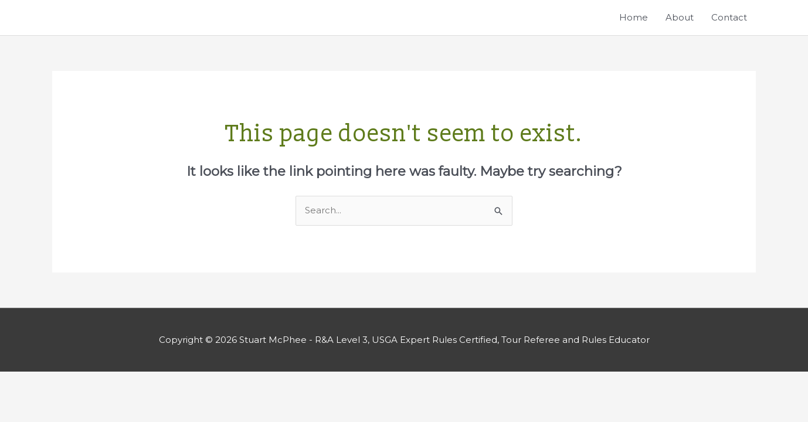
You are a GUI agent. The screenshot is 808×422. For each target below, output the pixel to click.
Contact (729, 17)
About (680, 17)
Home (633, 17)
